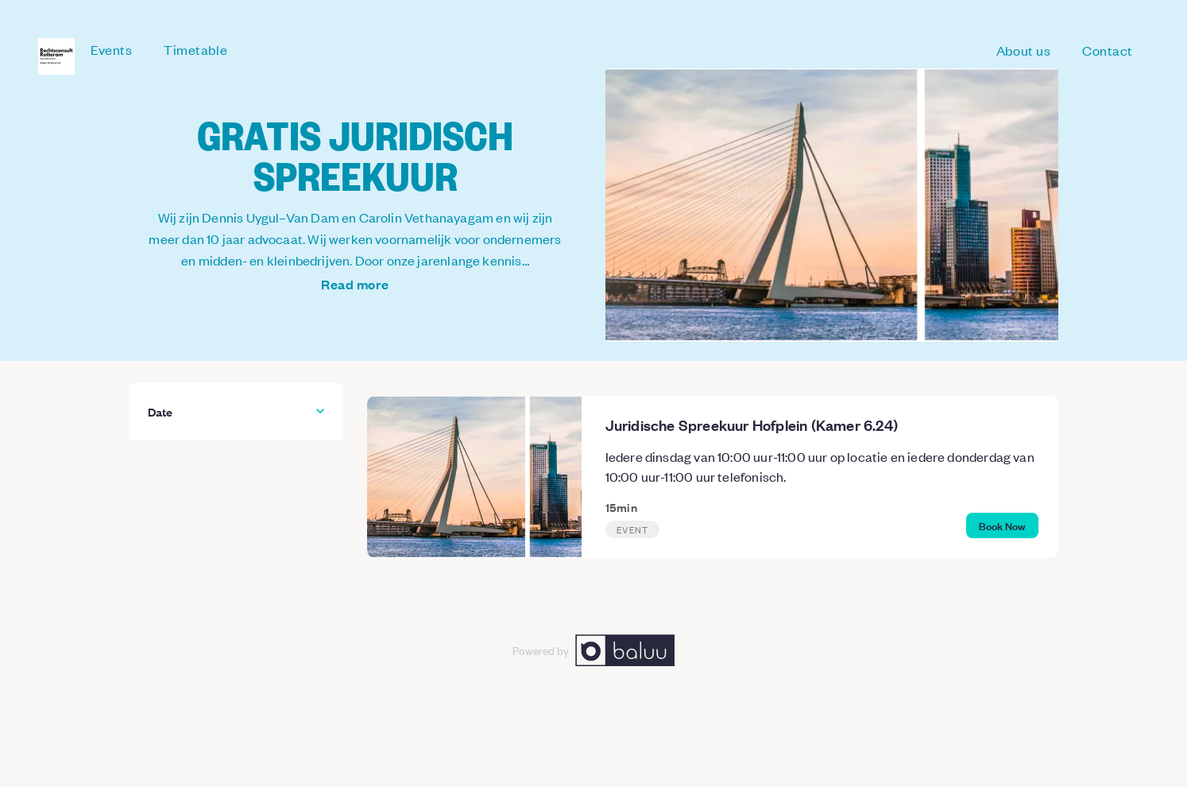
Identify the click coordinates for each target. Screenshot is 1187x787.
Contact (1107, 50)
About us (1023, 50)
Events (111, 49)
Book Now (1002, 525)
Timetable (195, 49)
